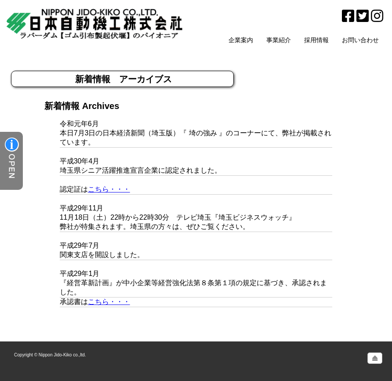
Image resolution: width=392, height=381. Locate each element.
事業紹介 (278, 40)
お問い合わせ (360, 40)
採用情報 (316, 40)
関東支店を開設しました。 (102, 254)
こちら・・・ (109, 189)
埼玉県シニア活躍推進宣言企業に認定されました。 (140, 170)
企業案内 (241, 40)
